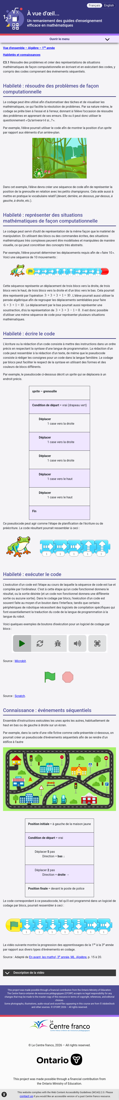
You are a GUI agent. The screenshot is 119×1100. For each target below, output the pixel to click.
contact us (26, 1096)
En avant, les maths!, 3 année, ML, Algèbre (58, 957)
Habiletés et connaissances (21, 55)
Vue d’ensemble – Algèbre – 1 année (29, 48)
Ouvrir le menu (80, 39)
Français (94, 5)
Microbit (20, 661)
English (109, 5)
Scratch (20, 696)
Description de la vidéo (24, 972)
